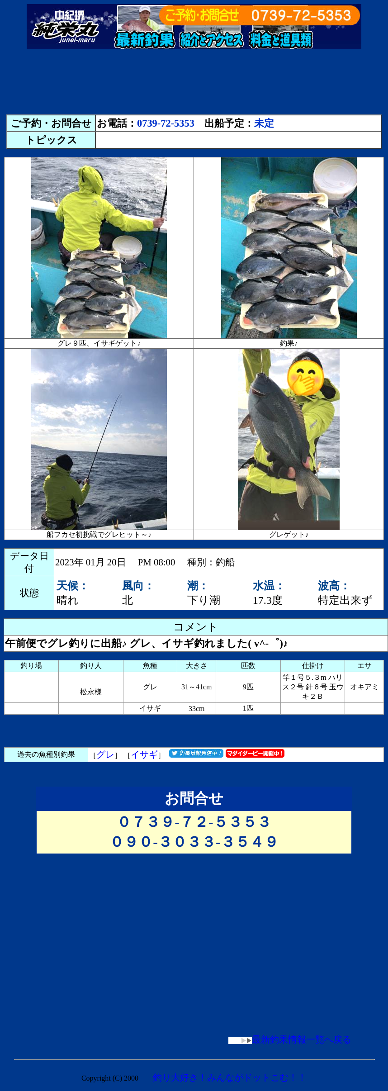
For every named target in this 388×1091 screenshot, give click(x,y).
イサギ (144, 754)
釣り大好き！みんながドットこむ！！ (230, 1077)
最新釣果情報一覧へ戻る (289, 1039)
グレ (105, 754)
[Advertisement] (194, 86)
